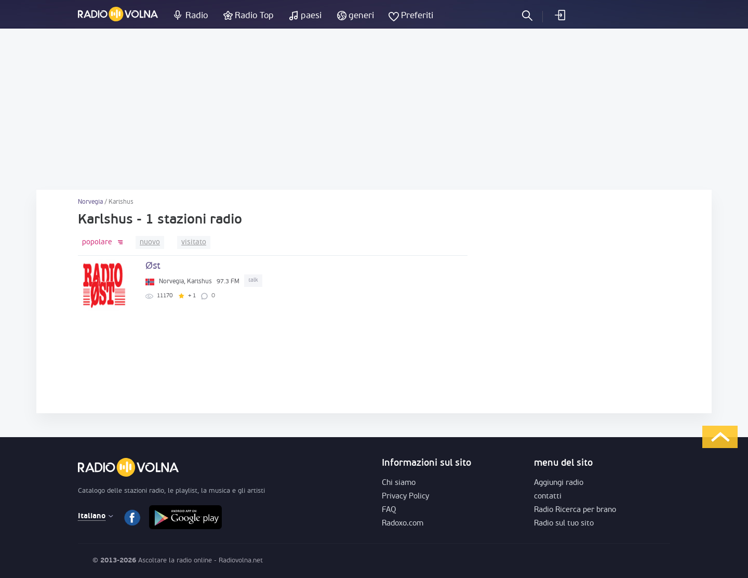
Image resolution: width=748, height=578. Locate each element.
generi (361, 15)
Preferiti (417, 15)
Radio (196, 15)
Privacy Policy (405, 497)
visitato (193, 242)
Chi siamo (399, 483)
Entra (559, 15)
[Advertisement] (374, 109)
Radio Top (254, 15)
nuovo (150, 242)
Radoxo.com (402, 524)
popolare (97, 242)
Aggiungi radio (558, 483)
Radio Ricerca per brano (575, 510)
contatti (548, 497)
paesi (311, 15)
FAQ (389, 510)
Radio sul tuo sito (564, 524)
